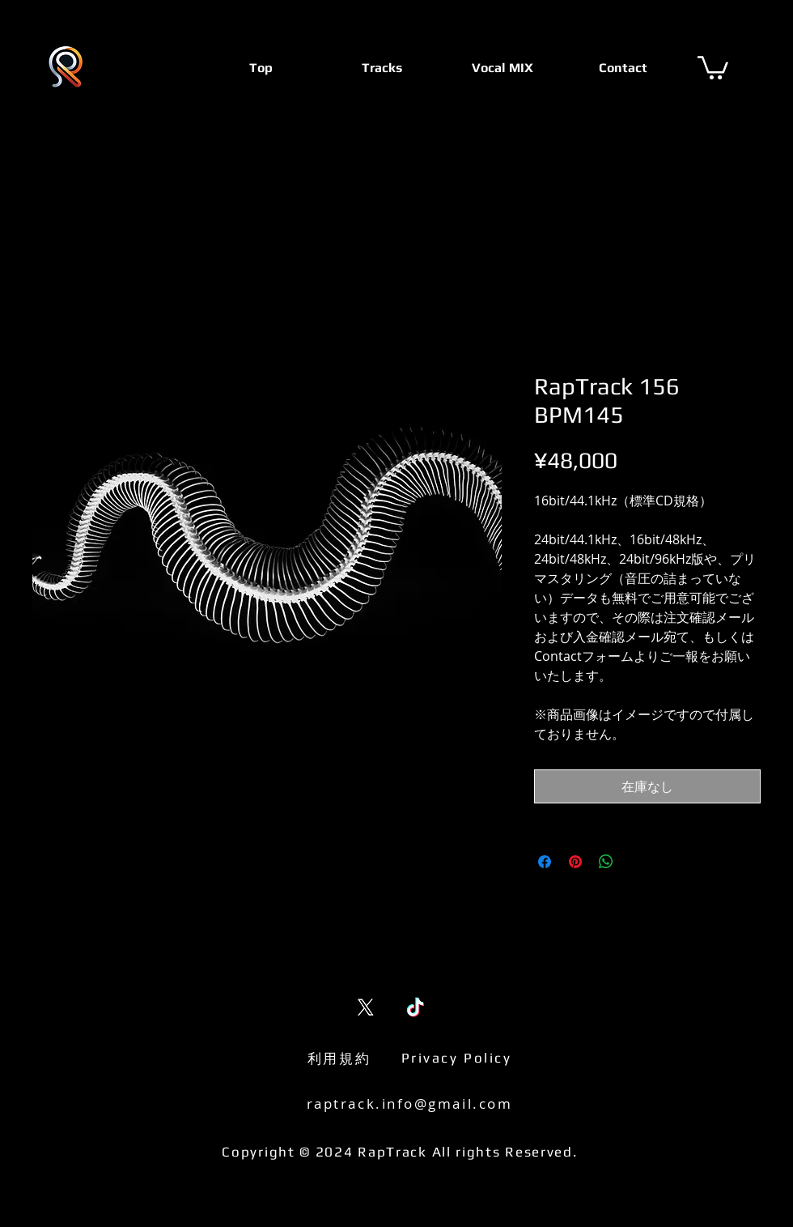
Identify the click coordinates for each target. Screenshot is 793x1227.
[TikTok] (415, 1007)
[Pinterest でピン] (575, 861)
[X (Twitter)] (365, 1007)
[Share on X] (637, 861)
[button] (713, 66)
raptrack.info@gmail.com (410, 1103)
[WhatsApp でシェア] (606, 861)
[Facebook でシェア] (544, 861)
